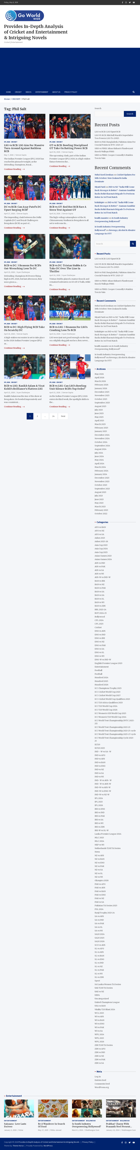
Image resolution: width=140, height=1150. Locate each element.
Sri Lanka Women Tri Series (108, 984)
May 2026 (99, 374)
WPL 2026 (99, 1041)
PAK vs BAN (100, 891)
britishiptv (99, 202)
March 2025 (100, 424)
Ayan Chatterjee (23, 272)
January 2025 (101, 431)
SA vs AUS (99, 916)
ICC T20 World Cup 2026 (106, 710)
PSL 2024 (99, 909)
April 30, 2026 (54, 152)
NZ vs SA (99, 870)
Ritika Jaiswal (56, 1130)
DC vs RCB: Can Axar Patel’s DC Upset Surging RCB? (22, 208)
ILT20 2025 (100, 748)
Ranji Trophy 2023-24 (105, 913)
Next (63, 416)
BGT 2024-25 (101, 613)
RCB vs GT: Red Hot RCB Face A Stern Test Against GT (67, 208)
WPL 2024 (99, 1034)
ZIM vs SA (99, 1063)
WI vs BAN (99, 1020)
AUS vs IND (100, 563)
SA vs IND (99, 920)
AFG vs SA (99, 534)
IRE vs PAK (100, 816)
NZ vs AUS (99, 855)
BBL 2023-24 (100, 609)
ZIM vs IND (100, 1052)
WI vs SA (99, 1031)
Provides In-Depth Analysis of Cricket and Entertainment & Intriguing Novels (36, 32)
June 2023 (99, 499)
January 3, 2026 (10, 1130)
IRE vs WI (99, 823)
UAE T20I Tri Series (104, 988)
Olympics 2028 (101, 880)
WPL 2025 (99, 1038)
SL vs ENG (99, 959)
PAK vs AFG (100, 884)
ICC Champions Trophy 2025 (108, 688)
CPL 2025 (99, 624)
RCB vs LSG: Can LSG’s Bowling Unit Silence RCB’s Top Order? (67, 387)
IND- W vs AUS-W (103, 784)
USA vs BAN (100, 1006)
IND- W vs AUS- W (103, 780)
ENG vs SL (99, 652)
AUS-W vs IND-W (102, 577)
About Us (56, 92)
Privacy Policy (70, 92)
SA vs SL (98, 927)
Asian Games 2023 (103, 556)
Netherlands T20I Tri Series (108, 848)
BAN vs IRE (100, 581)
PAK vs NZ (99, 898)
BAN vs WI (99, 602)
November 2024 (102, 438)
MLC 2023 (99, 837)
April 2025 (99, 420)
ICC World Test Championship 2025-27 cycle (115, 734)
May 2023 (99, 503)
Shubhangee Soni (92, 1130)
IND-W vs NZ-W (102, 794)
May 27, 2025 (43, 1130)
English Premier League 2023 (108, 663)
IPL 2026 (7, 142)
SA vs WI (99, 930)
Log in (98, 1076)
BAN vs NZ (99, 584)
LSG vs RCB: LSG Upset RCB (107, 132)
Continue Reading (14, 169)
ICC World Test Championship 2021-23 (112, 727)
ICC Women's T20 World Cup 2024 (110, 717)
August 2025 (100, 406)
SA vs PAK (99, 923)
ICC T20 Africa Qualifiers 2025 (109, 702)
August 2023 (100, 492)
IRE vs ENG (100, 809)
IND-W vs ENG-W (103, 791)
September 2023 (102, 488)
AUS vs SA (99, 570)
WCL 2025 (99, 1013)
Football (98, 670)
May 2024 (99, 460)
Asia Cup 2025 (101, 552)
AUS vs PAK (100, 566)
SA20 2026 (100, 941)
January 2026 (101, 388)
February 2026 (101, 385)
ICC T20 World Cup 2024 (106, 706)
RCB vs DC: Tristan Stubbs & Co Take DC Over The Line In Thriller (67, 268)
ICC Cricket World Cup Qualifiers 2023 (112, 699)
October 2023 (101, 485)
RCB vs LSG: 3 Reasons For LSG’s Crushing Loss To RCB (68, 329)
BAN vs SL (99, 599)
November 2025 (102, 395)
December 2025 (102, 392)
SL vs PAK (99, 970)
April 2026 (99, 377)
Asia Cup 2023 (101, 545)
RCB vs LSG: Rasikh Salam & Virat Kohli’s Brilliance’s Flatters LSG (24, 387)
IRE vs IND (99, 812)
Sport (97, 980)
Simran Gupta (21, 155)
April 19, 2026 (9, 272)
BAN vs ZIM (100, 606)
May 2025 (99, 417)
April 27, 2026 (9, 213)
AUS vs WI (99, 573)
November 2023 (102, 481)
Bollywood (100, 616)
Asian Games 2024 (103, 559)
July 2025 (99, 410)
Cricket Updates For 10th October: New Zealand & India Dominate (115, 178)
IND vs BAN (100, 762)
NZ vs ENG (99, 862)
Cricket (18, 92)
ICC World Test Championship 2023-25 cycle (115, 730)
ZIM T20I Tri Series (104, 1045)
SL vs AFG (99, 948)
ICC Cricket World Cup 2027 (108, 695)
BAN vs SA (99, 591)
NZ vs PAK (99, 866)
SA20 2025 (99, 938)
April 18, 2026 (54, 275)
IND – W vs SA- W (103, 751)
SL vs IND (99, 963)
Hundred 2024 (101, 677)
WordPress (48, 1145)
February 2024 (101, 471)
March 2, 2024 (77, 1130)
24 (53, 416)
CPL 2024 (99, 620)
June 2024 (99, 456)
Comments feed (102, 1084)
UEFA (97, 995)
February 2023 (101, 510)
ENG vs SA (99, 649)
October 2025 (101, 399)
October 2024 (101, 442)
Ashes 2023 (100, 538)
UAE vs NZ (99, 991)
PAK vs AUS (100, 887)
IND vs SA (99, 773)
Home (8, 92)
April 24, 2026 (54, 213)
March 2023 (100, 506)
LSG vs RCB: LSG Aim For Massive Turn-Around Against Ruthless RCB (24, 148)
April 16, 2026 (54, 334)
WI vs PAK (99, 1027)
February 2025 (101, 428)
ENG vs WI (99, 656)
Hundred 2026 (101, 684)
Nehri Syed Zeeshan (104, 175)
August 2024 (100, 449)
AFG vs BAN (100, 527)
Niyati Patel (100, 187)
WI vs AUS (99, 1016)
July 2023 (99, 495)
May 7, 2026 (8, 155)
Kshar (21, 1130)
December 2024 (102, 435)
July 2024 (99, 453)
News (97, 852)
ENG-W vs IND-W (103, 659)
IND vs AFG (100, 755)
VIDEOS (28, 92)
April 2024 (99, 463)
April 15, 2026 (9, 392)
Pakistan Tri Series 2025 (106, 905)
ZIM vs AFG (100, 1049)
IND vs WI (99, 776)
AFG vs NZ (99, 530)
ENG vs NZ (99, 641)
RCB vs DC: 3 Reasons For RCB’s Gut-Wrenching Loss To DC (22, 267)
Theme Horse (18, 1145)
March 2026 (100, 381)
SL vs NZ (99, 966)
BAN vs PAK (100, 588)
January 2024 (101, 474)
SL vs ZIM (99, 977)
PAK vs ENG (100, 895)
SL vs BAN (99, 956)
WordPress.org (102, 1087)
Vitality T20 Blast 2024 (105, 1009)
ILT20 (97, 744)
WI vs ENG (99, 1023)
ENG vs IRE (100, 638)
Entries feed (100, 1080)
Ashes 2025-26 (101, 541)
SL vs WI (98, 973)
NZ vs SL (99, 873)
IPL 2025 (99, 802)
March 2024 (100, 467)
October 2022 (101, 513)
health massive (101, 218)
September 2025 (102, 402)
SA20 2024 (100, 934)
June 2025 (99, 413)
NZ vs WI (99, 877)
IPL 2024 (99, 798)
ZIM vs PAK (100, 1059)
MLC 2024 (99, 841)
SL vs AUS (99, 952)
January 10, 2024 (112, 1130)
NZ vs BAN (99, 859)
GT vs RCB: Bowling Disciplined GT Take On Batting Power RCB (68, 147)
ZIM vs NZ (99, 1056)
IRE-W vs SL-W (102, 830)
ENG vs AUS (100, 631)
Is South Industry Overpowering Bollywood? (86, 1125)
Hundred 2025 (101, 681)
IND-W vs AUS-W (102, 787)
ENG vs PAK (100, 645)
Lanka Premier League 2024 (108, 834)
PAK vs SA (99, 902)
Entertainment (41, 92)
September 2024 (102, 445)
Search (98, 108)
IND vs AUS (100, 759)
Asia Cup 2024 (101, 548)
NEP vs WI (99, 845)
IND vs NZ (99, 769)
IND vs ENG (100, 766)
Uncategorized (102, 998)
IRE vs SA (99, 819)
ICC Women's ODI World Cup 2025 (110, 713)
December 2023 (102, 478)
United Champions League (107, 1002)
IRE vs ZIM (100, 827)
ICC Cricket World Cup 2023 (107, 692)
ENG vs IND (100, 634)
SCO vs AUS (100, 945)
